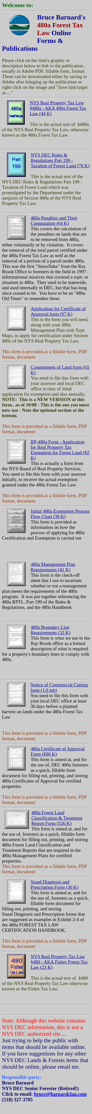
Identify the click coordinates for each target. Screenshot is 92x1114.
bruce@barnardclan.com (60, 1094)
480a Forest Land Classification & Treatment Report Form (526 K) (56, 818)
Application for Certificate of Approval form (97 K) (58, 311)
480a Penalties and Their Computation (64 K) (54, 220)
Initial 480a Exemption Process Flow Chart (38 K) (60, 514)
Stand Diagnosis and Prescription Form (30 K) (55, 884)
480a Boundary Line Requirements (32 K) (50, 630)
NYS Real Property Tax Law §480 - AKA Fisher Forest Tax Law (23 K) (59, 962)
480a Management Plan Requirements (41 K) (53, 567)
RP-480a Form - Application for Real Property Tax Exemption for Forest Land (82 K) (60, 450)
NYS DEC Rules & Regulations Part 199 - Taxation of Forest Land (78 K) (60, 160)
